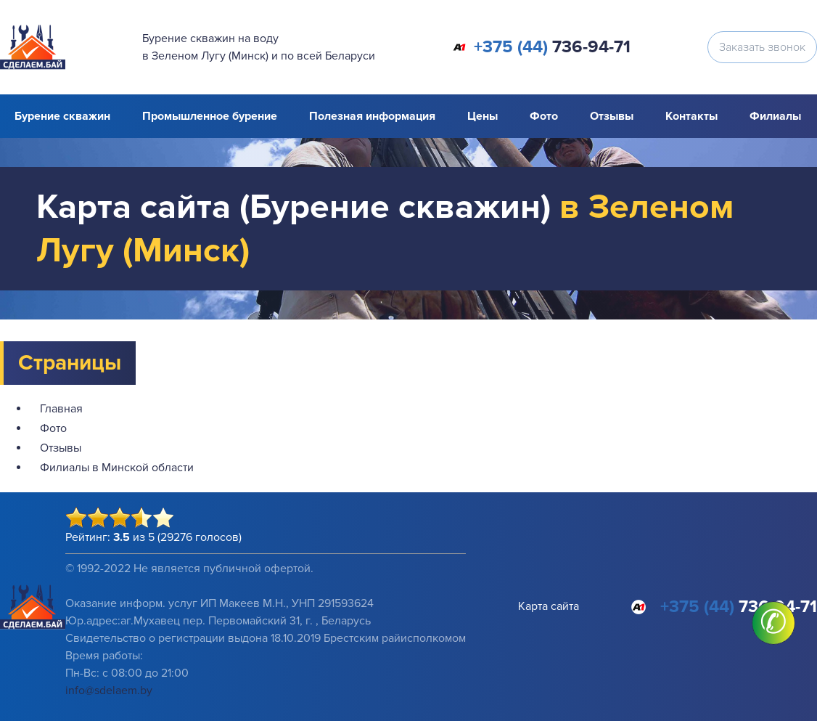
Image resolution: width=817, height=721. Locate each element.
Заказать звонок (762, 47)
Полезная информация (372, 116)
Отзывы (611, 116)
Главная (61, 409)
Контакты (691, 116)
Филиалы (775, 116)
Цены (482, 116)
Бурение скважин (62, 116)
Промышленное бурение (209, 116)
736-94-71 (552, 47)
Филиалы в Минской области (117, 467)
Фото (544, 116)
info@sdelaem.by (108, 690)
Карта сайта (548, 606)
